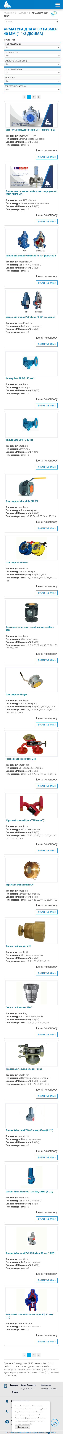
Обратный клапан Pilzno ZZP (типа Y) (24, 820)
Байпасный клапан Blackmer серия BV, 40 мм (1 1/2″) (29, 1316)
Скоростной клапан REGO (18, 1007)
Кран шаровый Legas (16, 694)
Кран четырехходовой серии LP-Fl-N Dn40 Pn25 (30, 130)
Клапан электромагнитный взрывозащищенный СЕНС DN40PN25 (31, 193)
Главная (9, 13)
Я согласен (22, 1427)
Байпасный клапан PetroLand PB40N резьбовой (30, 317)
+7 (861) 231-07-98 (49, 1389)
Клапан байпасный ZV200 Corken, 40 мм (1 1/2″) (30, 1253)
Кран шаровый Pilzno (16, 562)
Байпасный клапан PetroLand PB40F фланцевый (30, 255)
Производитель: (13, 44)
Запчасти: (10, 78)
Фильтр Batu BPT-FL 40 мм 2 (19, 378)
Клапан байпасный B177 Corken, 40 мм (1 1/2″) (29, 1191)
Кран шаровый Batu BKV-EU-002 (21, 501)
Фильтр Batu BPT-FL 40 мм (19, 440)
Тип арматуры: (12, 52)
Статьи (15, 1392)
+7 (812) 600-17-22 (28, 1389)
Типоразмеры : (14, 69)
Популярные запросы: (16, 86)
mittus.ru (52, 1432)
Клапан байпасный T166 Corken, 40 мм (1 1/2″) (29, 1130)
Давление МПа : (16, 61)
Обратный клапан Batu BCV (19, 885)
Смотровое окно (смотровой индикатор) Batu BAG (29, 628)
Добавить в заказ (47, 157)
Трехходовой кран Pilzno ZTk (20, 759)
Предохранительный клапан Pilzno (23, 1069)
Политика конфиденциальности (18, 1432)
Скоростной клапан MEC (18, 946)
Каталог (23, 13)
